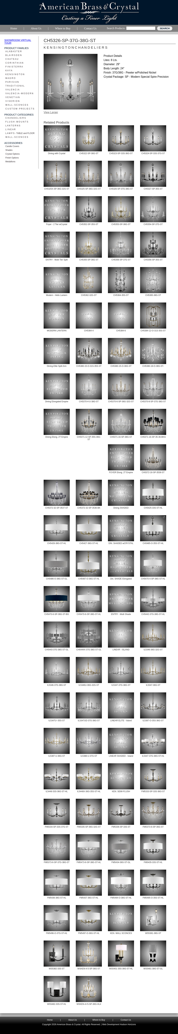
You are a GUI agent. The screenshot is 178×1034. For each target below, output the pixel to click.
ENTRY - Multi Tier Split (57, 260)
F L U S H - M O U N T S (16, 122)
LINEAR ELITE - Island (121, 720)
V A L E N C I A (12, 89)
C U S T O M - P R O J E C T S (19, 109)
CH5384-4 (89, 330)
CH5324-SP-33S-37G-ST (153, 153)
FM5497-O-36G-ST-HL (88, 933)
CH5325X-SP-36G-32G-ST (56, 189)
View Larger (51, 112)
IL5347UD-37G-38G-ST (89, 720)
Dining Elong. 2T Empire (56, 437)
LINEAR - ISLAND (120, 649)
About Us (72, 1020)
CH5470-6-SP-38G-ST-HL (89, 614)
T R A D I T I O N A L (14, 86)
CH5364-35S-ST (121, 295)
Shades (9, 150)
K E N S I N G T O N (14, 74)
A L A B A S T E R (13, 51)
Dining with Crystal (56, 153)
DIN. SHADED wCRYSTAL (121, 543)
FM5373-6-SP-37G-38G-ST (56, 862)
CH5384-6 (121, 330)
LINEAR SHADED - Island (121, 756)
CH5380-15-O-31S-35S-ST (89, 366)
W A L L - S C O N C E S (16, 105)
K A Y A (8, 70)
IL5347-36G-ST (153, 685)
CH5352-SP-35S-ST (88, 224)
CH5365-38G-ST (153, 295)
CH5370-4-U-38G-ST (89, 401)
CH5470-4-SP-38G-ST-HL (153, 579)
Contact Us (126, 1020)
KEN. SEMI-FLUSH (121, 791)
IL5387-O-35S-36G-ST (153, 720)
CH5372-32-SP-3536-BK (88, 508)
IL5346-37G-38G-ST (56, 685)
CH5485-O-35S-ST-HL (153, 543)
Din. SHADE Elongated (121, 579)
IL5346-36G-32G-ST (153, 649)
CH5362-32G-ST (89, 295)
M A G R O (10, 78)
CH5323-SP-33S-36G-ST (121, 153)
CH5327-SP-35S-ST (153, 189)
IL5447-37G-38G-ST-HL (153, 756)
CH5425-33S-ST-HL (153, 508)
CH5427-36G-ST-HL (88, 543)
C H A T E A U (11, 59)
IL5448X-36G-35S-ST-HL (89, 791)
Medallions (10, 161)
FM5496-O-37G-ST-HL (56, 933)
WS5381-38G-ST (153, 933)
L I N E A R (10, 129)
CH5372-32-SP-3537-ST (56, 508)
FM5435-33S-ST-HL (153, 862)
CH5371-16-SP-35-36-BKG (153, 437)
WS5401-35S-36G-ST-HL (121, 968)
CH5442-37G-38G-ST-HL (153, 614)
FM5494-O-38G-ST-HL (121, 898)
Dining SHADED (120, 508)
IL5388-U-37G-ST (88, 756)
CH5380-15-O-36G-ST (121, 366)
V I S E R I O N (12, 101)
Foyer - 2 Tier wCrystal (56, 224)
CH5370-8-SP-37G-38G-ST (153, 401)
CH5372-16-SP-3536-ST (153, 472)
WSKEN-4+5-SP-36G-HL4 (88, 1004)
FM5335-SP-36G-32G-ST (89, 827)
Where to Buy (98, 1020)
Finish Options (12, 158)
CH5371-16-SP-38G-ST (121, 437)
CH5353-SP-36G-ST (121, 224)
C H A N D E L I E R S (15, 118)
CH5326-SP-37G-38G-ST (121, 189)
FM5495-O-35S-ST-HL (153, 898)
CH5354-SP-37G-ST (153, 224)
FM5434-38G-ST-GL (120, 862)
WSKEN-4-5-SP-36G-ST (88, 968)
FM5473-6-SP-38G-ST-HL (89, 862)
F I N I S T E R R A (14, 67)
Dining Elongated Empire (56, 401)
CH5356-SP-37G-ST (121, 260)
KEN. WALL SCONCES (121, 933)
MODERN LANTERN (57, 330)
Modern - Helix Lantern (56, 295)
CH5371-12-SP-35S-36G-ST (89, 438)
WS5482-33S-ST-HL (56, 1004)
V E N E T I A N (12, 97)
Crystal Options (12, 154)
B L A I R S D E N (13, 55)
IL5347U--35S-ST (56, 720)
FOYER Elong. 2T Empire (121, 472)
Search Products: (116, 28)
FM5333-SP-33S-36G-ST (153, 791)
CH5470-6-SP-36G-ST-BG (56, 614)
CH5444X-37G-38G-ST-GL (88, 649)
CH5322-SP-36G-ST (88, 153)
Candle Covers (12, 146)
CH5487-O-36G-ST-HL (88, 579)
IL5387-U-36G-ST (56, 756)
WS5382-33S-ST (57, 968)
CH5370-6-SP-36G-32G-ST (121, 401)
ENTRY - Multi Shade (121, 614)
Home (50, 1020)
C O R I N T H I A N (14, 63)
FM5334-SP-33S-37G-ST (56, 827)
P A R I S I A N (12, 82)
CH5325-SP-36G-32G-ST (89, 189)
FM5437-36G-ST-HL (88, 898)
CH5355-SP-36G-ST (88, 260)
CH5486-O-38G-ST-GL (56, 579)
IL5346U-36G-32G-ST (89, 685)
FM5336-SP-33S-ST (121, 827)
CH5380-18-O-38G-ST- (153, 366)
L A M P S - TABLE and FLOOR (20, 133)
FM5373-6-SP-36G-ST (153, 827)
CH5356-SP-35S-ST (153, 260)
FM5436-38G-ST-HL (56, 898)
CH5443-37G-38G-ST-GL (56, 649)
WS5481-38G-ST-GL (153, 968)
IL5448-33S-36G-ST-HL (57, 791)
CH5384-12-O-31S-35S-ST (153, 330)
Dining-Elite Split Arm (57, 366)
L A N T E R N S (12, 125)
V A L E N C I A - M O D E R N (19, 93)
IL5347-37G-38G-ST (120, 685)
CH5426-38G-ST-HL (56, 543)
